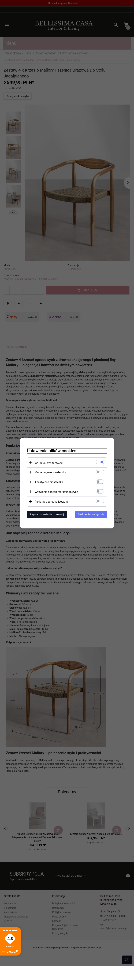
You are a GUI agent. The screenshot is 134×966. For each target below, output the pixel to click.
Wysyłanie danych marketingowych (56, 491)
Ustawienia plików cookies (51, 450)
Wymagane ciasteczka (49, 462)
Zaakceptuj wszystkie (91, 514)
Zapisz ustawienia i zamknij (47, 514)
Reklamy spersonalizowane (51, 501)
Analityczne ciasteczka (49, 482)
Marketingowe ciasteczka (50, 472)
